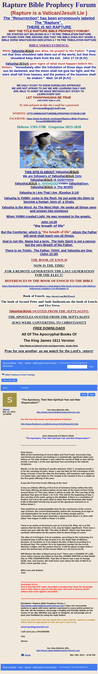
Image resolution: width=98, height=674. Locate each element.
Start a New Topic (9, 380)
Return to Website (9, 363)
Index (20, 363)
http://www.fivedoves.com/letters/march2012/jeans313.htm (49, 424)
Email (27, 655)
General (28, 363)
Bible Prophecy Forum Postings (44, 363)
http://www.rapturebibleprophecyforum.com (58, 412)
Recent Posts (8, 366)
